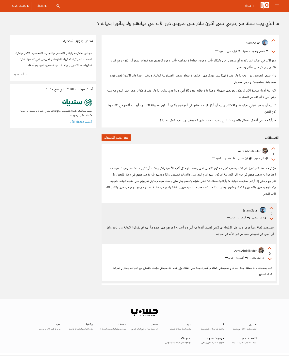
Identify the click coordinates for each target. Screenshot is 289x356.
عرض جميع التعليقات (116, 137)
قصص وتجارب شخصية (255, 51)
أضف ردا (229, 158)
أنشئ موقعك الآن (81, 122)
